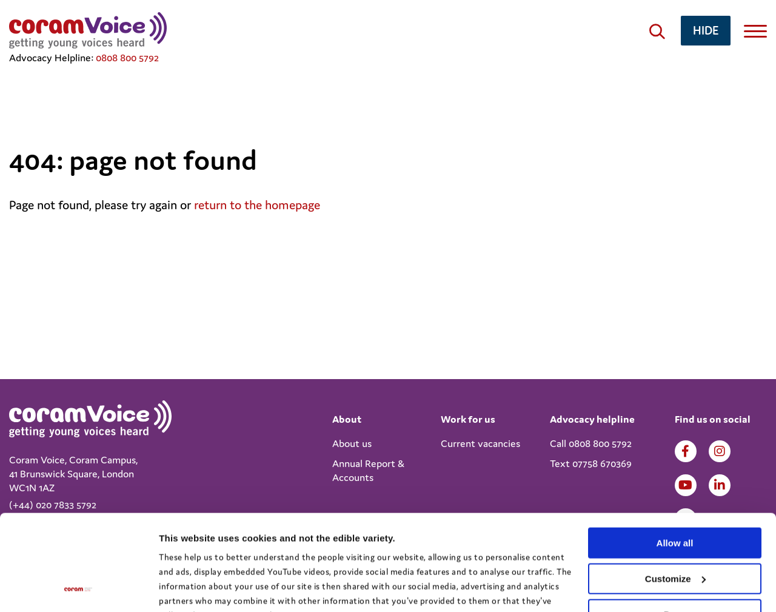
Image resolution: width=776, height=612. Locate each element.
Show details (187, 588)
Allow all (675, 453)
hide (705, 30)
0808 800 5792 (127, 58)
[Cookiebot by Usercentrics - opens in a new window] (78, 588)
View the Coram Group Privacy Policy (234, 555)
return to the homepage (257, 205)
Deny (675, 524)
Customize (675, 489)
